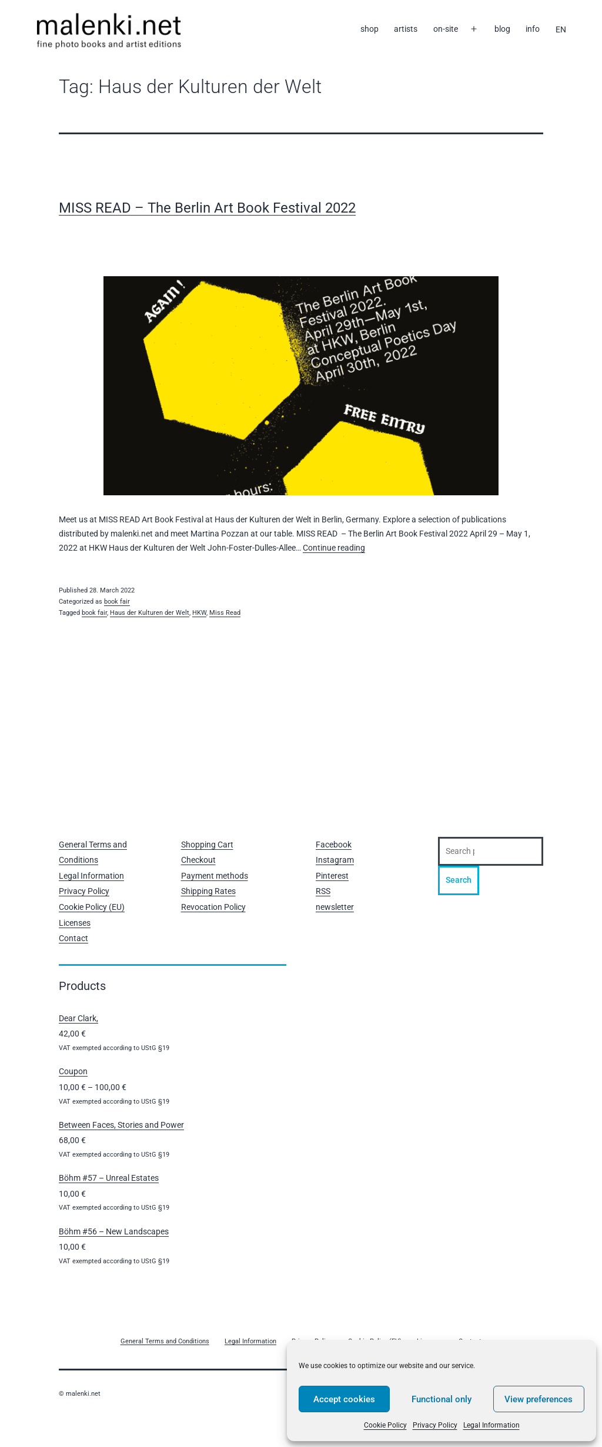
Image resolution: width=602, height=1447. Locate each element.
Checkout (198, 860)
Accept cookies (344, 1399)
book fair (117, 601)
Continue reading (334, 547)
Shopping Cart (207, 844)
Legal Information (491, 1425)
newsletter (335, 907)
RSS (323, 891)
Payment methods (214, 875)
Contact (73, 938)
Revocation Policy (213, 907)
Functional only (441, 1399)
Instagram (335, 860)
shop (369, 29)
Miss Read (224, 613)
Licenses (75, 923)
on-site (445, 29)
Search (458, 880)
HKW (199, 613)
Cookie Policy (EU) (92, 907)
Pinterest (332, 875)
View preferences (538, 1399)
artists (405, 29)
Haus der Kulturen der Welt (149, 613)
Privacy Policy (435, 1425)
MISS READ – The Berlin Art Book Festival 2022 (207, 208)
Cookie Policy (385, 1425)
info (533, 29)
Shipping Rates (208, 891)
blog (502, 29)
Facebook (334, 844)
